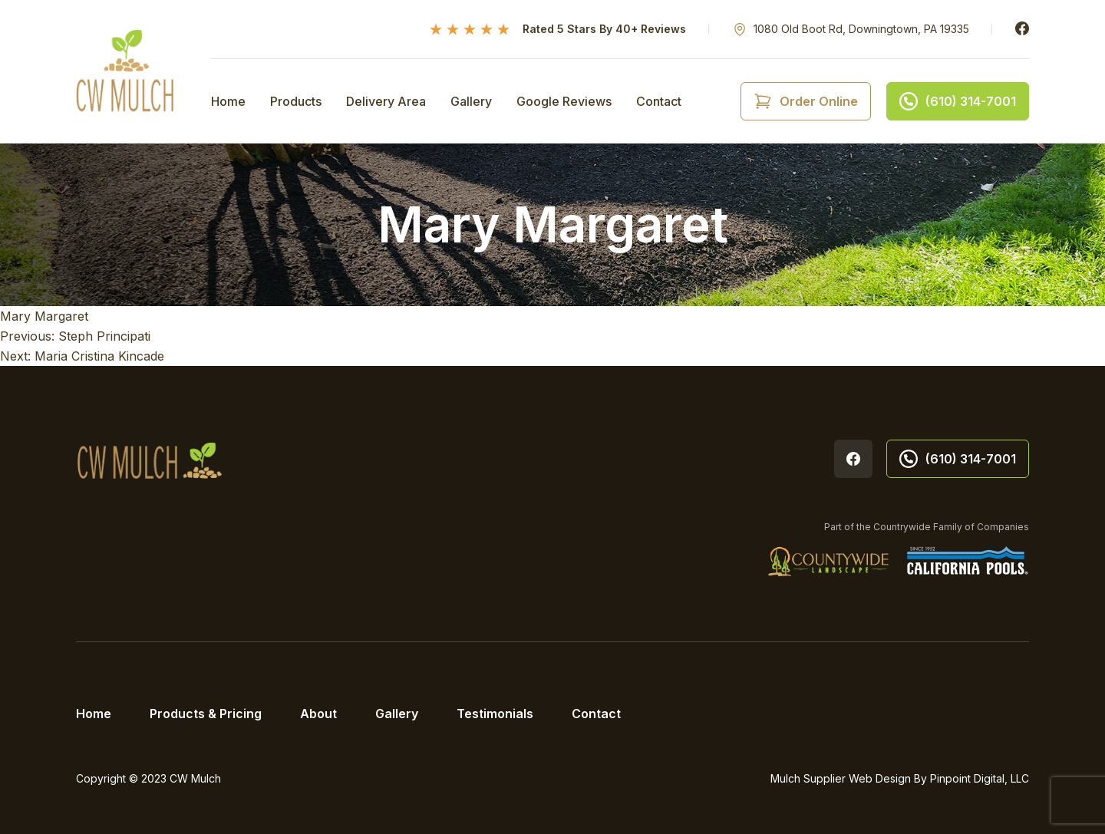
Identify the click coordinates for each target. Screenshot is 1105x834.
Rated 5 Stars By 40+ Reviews (604, 28)
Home (228, 101)
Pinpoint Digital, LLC (979, 778)
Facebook (1022, 28)
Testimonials (495, 713)
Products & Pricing (206, 713)
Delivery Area (386, 101)
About (318, 713)
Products (296, 101)
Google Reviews (564, 101)
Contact (658, 101)
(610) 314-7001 (957, 459)
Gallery (471, 101)
